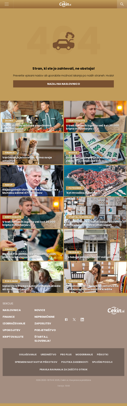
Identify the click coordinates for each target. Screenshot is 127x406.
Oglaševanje (28, 354)
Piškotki (102, 354)
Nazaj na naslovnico (63, 84)
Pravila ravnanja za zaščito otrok (64, 369)
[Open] (6, 4)
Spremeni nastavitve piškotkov (36, 362)
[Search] (122, 4)
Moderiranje (84, 354)
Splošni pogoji (102, 362)
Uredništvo (48, 354)
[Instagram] (82, 319)
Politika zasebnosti (74, 362)
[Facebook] (66, 319)
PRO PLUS (66, 354)
